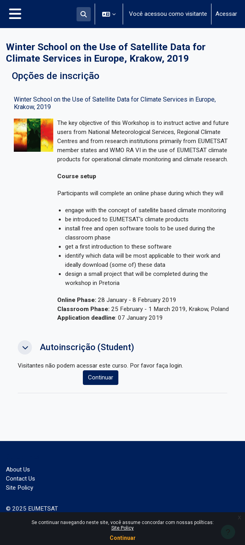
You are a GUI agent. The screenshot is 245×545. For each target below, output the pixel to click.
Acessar (226, 13)
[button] (84, 14)
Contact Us (20, 478)
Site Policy (122, 528)
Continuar (123, 538)
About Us (18, 469)
